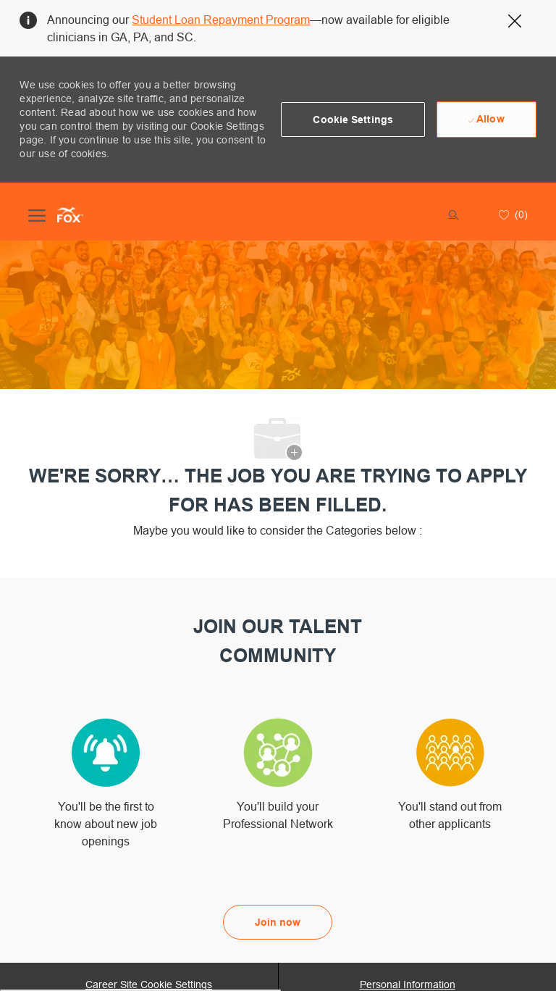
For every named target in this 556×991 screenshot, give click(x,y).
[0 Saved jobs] (511, 214)
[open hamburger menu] (37, 214)
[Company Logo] (70, 214)
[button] (353, 119)
